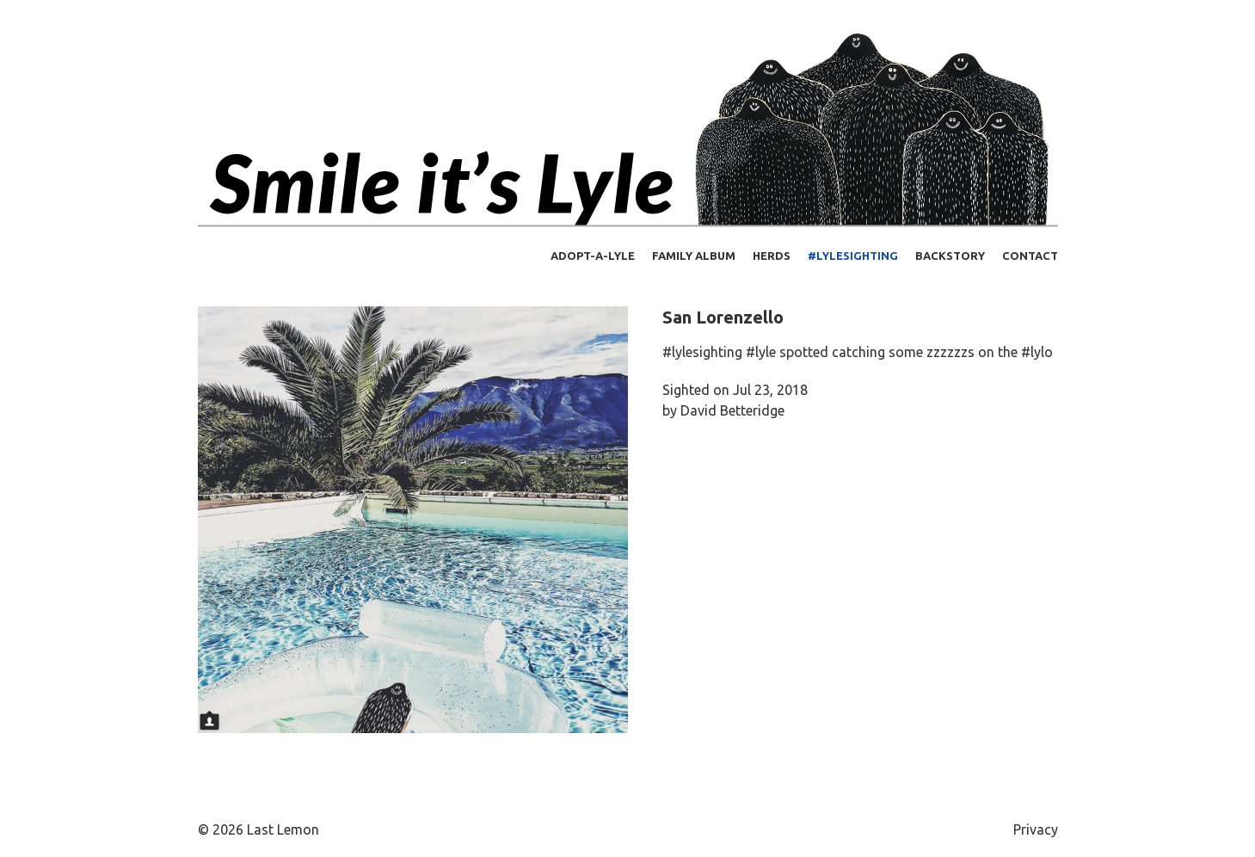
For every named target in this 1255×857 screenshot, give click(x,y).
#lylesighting (853, 256)
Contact (1030, 256)
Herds (772, 256)
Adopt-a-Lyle (593, 256)
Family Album (693, 256)
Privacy (1035, 829)
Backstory (950, 256)
